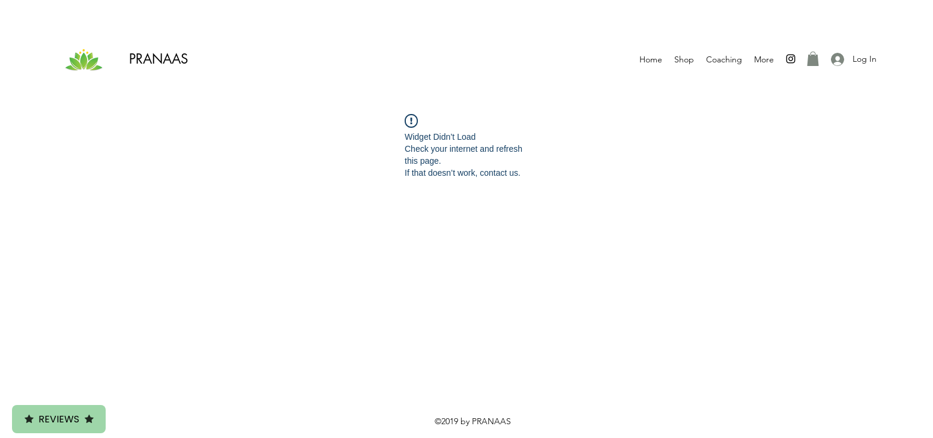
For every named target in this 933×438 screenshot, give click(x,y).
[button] (813, 59)
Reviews (59, 419)
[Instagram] (791, 59)
